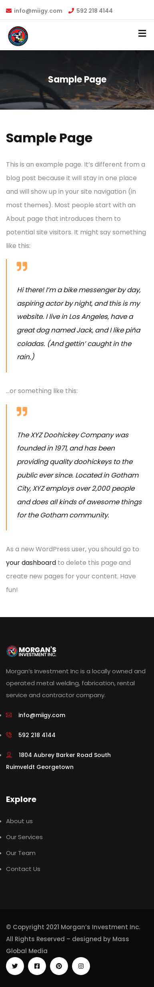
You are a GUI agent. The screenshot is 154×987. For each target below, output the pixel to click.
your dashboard (31, 562)
